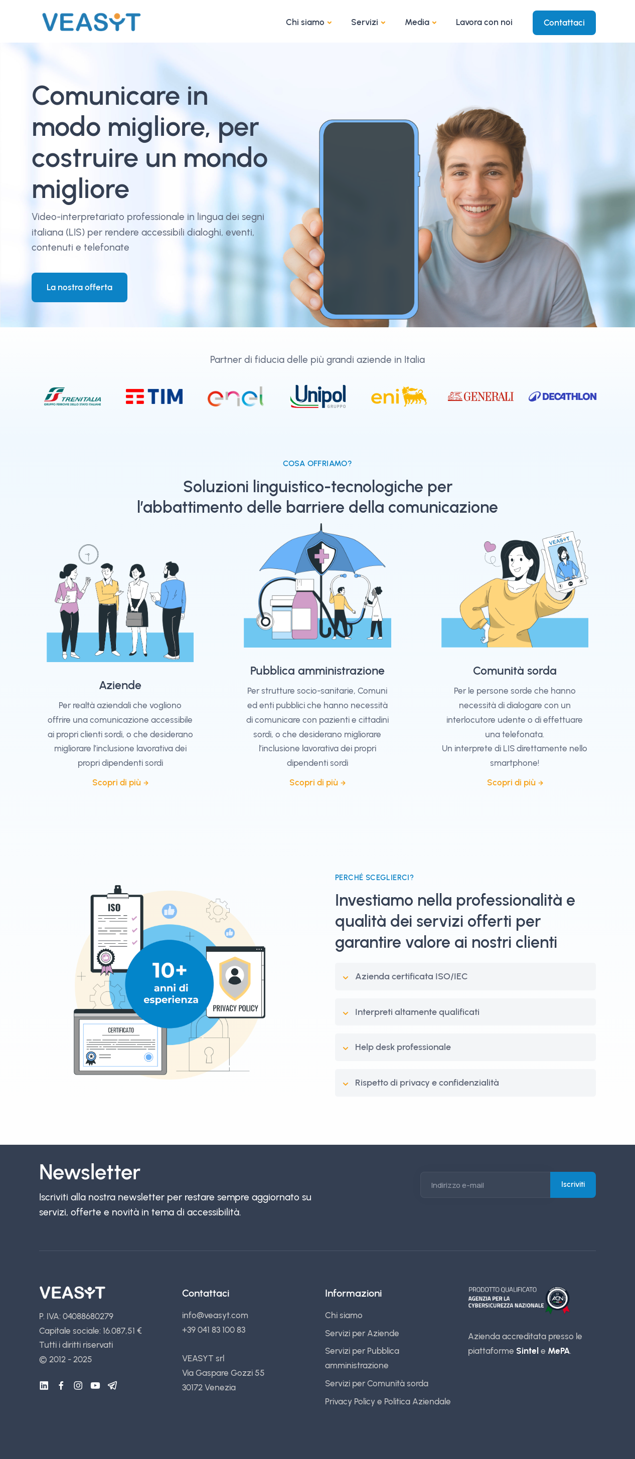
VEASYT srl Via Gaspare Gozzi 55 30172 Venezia (223, 1372)
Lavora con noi (484, 22)
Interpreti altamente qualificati (417, 1011)
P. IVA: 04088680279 (76, 1316)
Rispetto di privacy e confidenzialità (427, 1082)
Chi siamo (305, 22)
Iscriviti (573, 1184)
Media (417, 22)
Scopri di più (116, 782)
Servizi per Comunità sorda (376, 1383)
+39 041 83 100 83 (213, 1330)
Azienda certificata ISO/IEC (411, 976)
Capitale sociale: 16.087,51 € (90, 1331)
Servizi (364, 22)
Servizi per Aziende (362, 1333)
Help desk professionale (403, 1047)
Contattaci (564, 23)
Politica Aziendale (417, 1401)
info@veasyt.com (215, 1315)
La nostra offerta (79, 287)
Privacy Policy (350, 1401)
